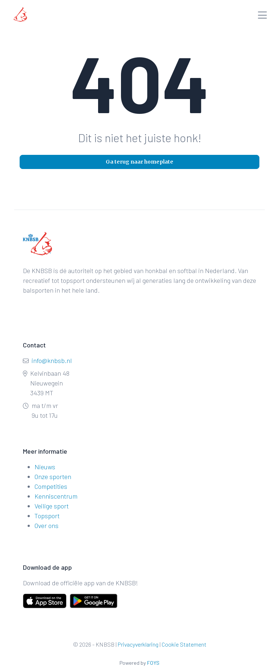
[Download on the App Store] (44, 601)
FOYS (153, 663)
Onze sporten (53, 477)
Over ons (46, 525)
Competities (51, 486)
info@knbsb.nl (52, 360)
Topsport (47, 516)
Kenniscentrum (56, 496)
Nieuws (45, 467)
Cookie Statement (184, 644)
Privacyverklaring (138, 644)
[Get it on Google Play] (85, 601)
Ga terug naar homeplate (139, 161)
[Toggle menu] (262, 16)
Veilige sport (52, 506)
